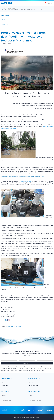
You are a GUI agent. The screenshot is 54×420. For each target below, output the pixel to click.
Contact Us (32, 395)
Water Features (6, 27)
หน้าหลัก (46, 3)
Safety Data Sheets (6, 400)
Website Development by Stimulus (33, 417)
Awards (31, 387)
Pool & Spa (4, 19)
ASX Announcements (34, 385)
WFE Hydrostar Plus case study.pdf (13, 326)
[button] (51, 3)
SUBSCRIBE (27, 363)
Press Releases (32, 382)
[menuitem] (13, 383)
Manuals (4, 395)
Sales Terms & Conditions (35, 400)
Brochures (4, 398)
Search (49, 3)
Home (3, 8)
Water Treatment (11, 8)
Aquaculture (5, 24)
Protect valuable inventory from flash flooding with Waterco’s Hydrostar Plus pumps (22, 9)
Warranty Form (32, 398)
